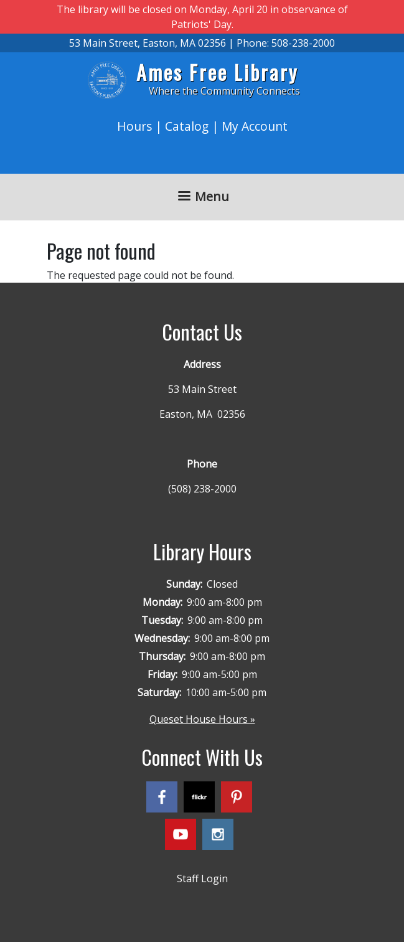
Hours (134, 126)
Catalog (187, 126)
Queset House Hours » (202, 719)
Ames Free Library (217, 72)
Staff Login (202, 878)
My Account (255, 126)
